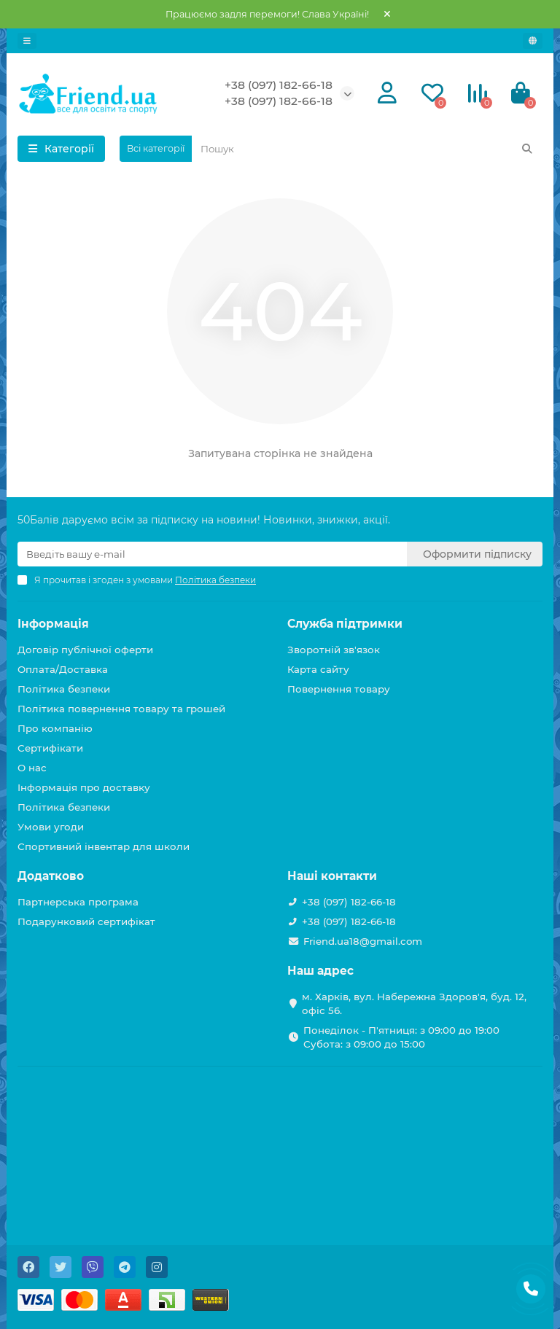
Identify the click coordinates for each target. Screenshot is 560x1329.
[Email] (212, 554)
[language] (532, 41)
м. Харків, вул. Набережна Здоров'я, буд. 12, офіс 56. (414, 1003)
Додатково (51, 876)
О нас (32, 767)
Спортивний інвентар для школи (104, 846)
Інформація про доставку (84, 787)
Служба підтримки (344, 624)
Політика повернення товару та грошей (121, 708)
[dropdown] (27, 41)
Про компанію (55, 728)
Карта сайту (318, 669)
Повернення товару (338, 689)
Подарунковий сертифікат (86, 921)
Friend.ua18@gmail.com (362, 941)
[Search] (367, 149)
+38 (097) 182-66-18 (278, 85)
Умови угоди (51, 827)
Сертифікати (50, 748)
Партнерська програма (78, 902)
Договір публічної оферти (85, 649)
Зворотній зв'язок (333, 649)
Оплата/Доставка (63, 669)
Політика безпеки (64, 689)
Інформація (53, 624)
